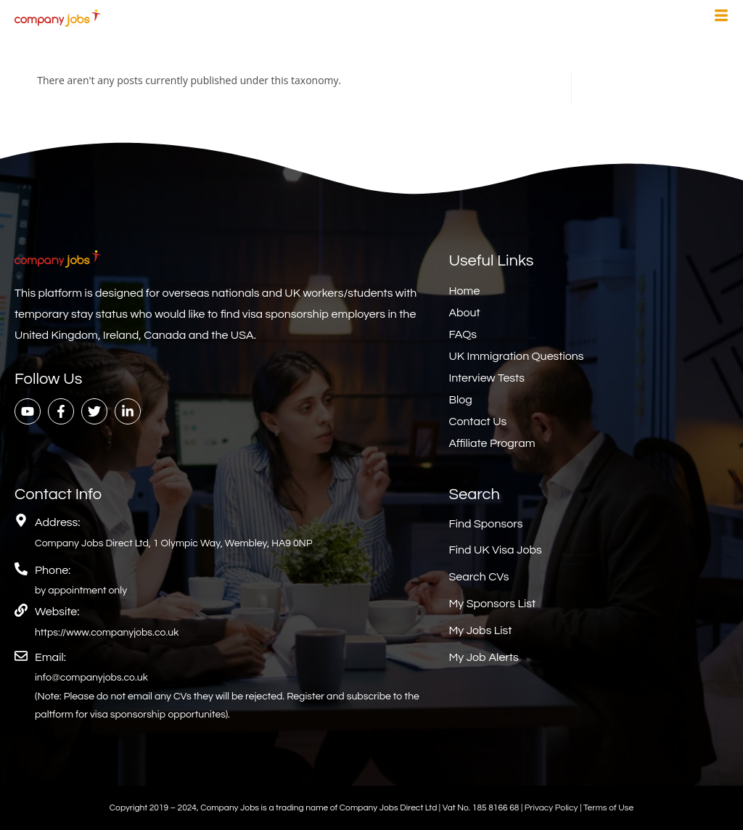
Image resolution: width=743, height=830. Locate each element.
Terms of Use (608, 808)
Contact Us (477, 421)
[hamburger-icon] (721, 17)
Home (464, 291)
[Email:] (21, 655)
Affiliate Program (491, 443)
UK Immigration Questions (515, 356)
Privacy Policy (552, 808)
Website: (57, 611)
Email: (50, 657)
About (464, 313)
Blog (460, 400)
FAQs (462, 334)
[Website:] (21, 610)
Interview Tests (486, 378)
